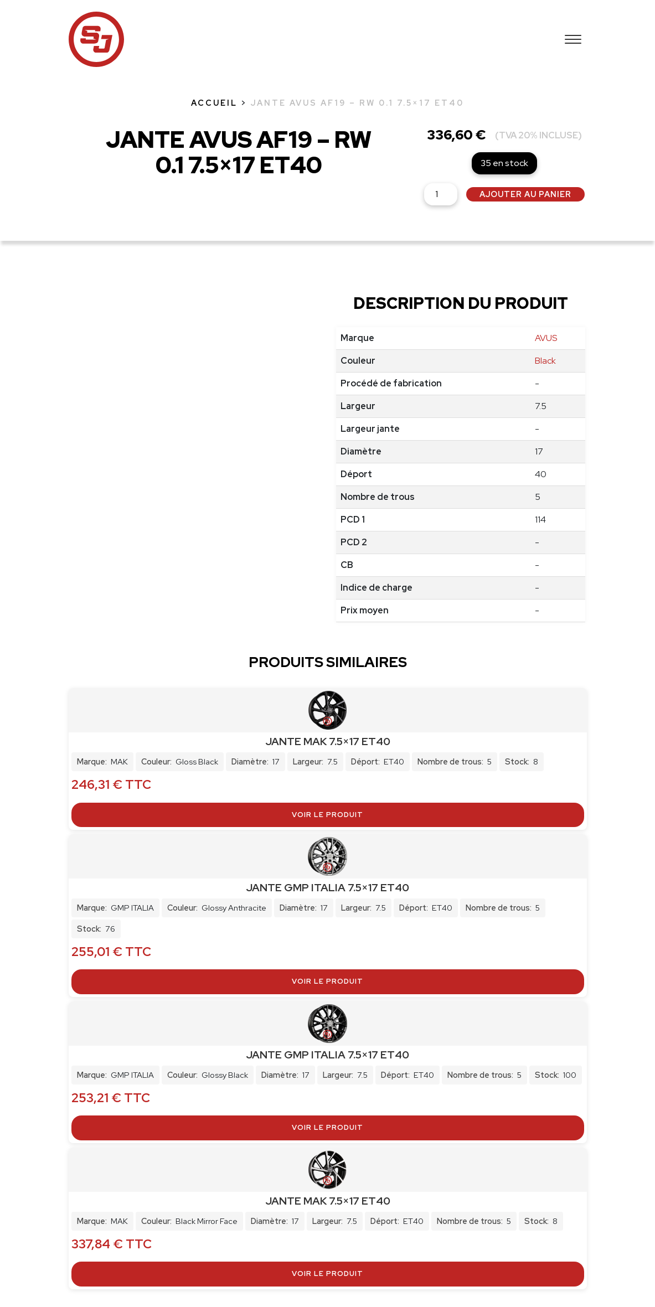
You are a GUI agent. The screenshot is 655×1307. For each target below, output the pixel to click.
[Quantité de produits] (440, 194)
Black (545, 360)
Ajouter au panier (525, 194)
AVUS (546, 338)
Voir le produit (327, 814)
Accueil (214, 102)
